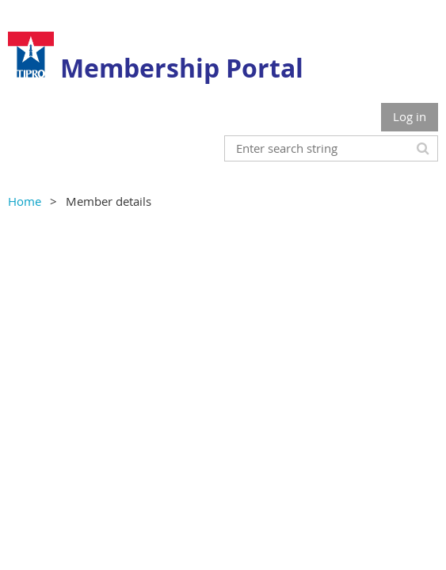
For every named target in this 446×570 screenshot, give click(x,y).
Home (24, 201)
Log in (409, 116)
